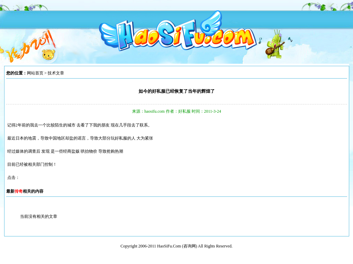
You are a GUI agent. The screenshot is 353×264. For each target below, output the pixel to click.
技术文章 (56, 73)
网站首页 (35, 73)
